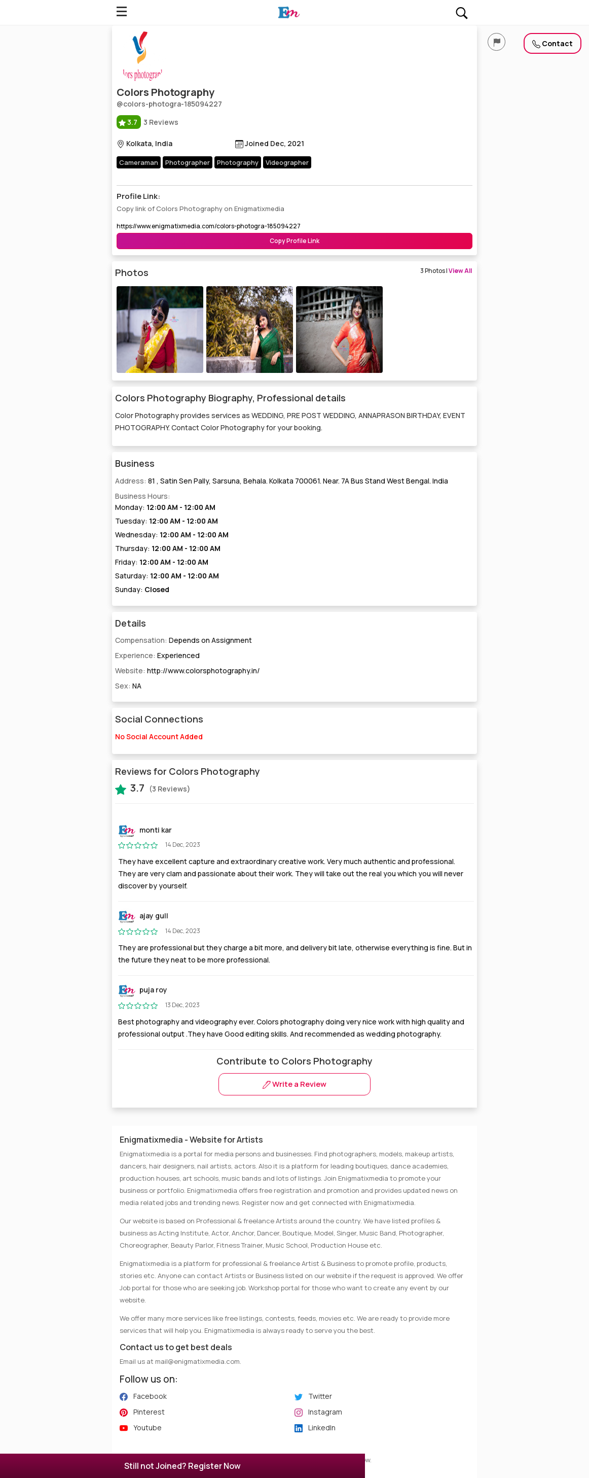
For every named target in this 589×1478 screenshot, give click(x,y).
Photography (238, 162)
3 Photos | (446, 270)
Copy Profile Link (294, 240)
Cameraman (138, 162)
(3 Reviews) (153, 788)
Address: (281, 481)
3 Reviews (147, 122)
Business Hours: (294, 543)
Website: (187, 670)
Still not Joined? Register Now (182, 1465)
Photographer (187, 162)
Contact (552, 43)
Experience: (157, 655)
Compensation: (183, 640)
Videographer (287, 162)
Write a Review (294, 1084)
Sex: (128, 686)
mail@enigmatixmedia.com (197, 1361)
